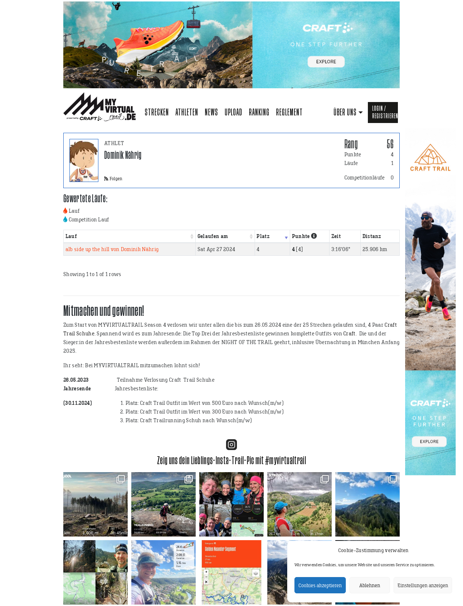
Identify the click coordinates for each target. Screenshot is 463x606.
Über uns (345, 112)
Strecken (157, 112)
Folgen (113, 178)
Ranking (259, 112)
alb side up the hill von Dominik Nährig (111, 249)
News (211, 112)
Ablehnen (369, 585)
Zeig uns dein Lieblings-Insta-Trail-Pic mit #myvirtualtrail (231, 461)
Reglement (289, 112)
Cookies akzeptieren (320, 585)
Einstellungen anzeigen (423, 585)
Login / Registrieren (385, 112)
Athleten (186, 112)
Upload (233, 112)
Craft (349, 333)
